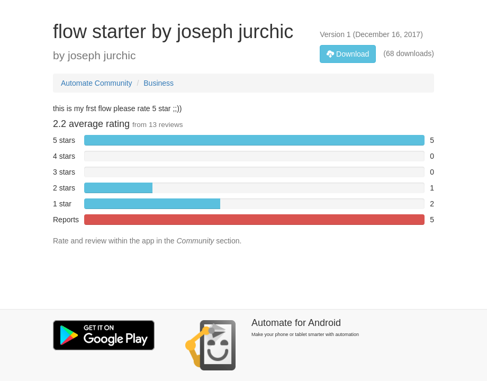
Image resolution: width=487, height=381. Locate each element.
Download (348, 54)
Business (158, 83)
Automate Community (96, 83)
